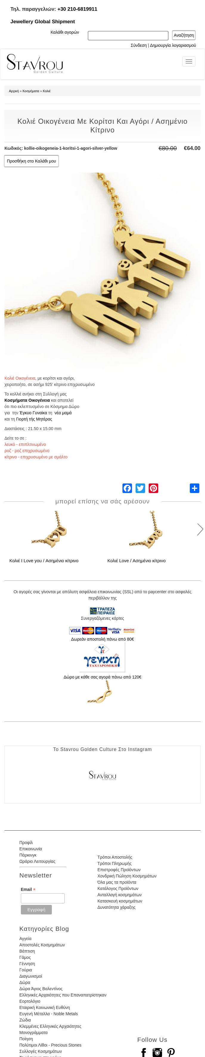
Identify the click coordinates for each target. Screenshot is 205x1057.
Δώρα (24, 982)
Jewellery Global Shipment (42, 21)
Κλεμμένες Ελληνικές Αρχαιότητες (50, 1026)
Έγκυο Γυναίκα (33, 412)
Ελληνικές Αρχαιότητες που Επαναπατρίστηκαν (62, 995)
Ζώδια (25, 1020)
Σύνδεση (139, 45)
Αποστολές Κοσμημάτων (42, 944)
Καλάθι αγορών (65, 32)
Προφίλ (26, 842)
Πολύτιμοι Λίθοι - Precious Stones (50, 1045)
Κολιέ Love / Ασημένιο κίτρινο (136, 560)
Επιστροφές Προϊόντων (119, 869)
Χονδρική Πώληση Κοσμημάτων (126, 876)
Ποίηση (26, 1038)
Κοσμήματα (31, 91)
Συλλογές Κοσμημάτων (40, 1051)
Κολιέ (47, 91)
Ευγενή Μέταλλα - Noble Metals (48, 1013)
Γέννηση (27, 963)
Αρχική (14, 91)
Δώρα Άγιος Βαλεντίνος (41, 988)
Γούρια (25, 970)
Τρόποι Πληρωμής (114, 863)
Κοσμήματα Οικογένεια (27, 400)
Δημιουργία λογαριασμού (173, 45)
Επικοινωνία (30, 848)
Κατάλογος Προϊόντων (118, 888)
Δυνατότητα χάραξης (116, 907)
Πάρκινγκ (27, 855)
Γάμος (25, 957)
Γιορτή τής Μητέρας (34, 419)
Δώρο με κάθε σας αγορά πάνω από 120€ (102, 677)
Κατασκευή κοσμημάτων (119, 901)
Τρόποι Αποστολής (114, 857)
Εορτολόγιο (29, 1001)
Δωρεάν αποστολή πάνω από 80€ (102, 639)
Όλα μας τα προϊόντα (116, 882)
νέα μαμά (63, 412)
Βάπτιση (27, 951)
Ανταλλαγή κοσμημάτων (119, 894)
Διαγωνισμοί (30, 976)
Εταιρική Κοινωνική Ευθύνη (44, 1007)
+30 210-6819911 (77, 9)
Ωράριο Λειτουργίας (37, 861)
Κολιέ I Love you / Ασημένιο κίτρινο (43, 560)
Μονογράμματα (33, 1032)
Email (28, 889)
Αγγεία (25, 938)
